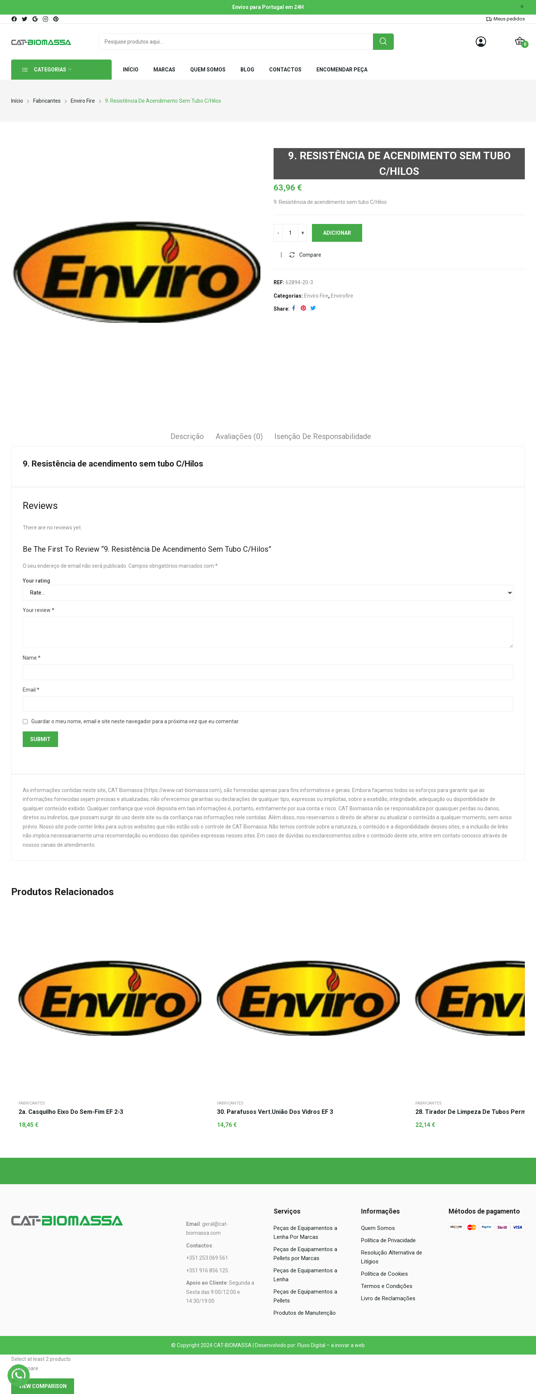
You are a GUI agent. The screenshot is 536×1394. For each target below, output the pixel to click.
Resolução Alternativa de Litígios (391, 1257)
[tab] (187, 437)
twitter (25, 19)
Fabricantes (32, 1103)
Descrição (187, 436)
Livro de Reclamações (388, 1298)
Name (32, 658)
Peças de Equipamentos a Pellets (305, 1296)
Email (31, 690)
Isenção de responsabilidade (322, 436)
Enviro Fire (316, 296)
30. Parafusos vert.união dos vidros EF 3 (275, 1111)
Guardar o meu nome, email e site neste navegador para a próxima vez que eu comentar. (135, 721)
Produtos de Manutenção (305, 1313)
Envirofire (342, 296)
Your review (38, 610)
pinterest (56, 19)
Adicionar (337, 233)
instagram (45, 19)
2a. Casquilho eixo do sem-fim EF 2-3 (71, 1111)
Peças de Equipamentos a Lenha (305, 1275)
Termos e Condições (386, 1286)
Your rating (36, 580)
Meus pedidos (509, 19)
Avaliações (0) (239, 436)
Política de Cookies (384, 1273)
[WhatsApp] (18, 1375)
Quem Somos (378, 1228)
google (35, 19)
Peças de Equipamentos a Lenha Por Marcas (305, 1232)
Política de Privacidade (388, 1240)
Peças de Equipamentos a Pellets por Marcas (305, 1254)
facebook (14, 19)
